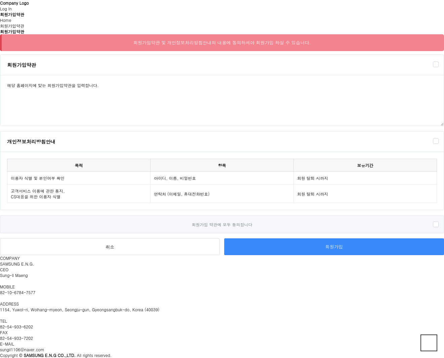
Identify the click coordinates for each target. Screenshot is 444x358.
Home (5, 20)
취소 (110, 247)
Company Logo (14, 3)
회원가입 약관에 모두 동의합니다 (222, 224)
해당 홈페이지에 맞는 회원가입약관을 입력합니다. (222, 100)
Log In (6, 8)
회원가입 (334, 246)
